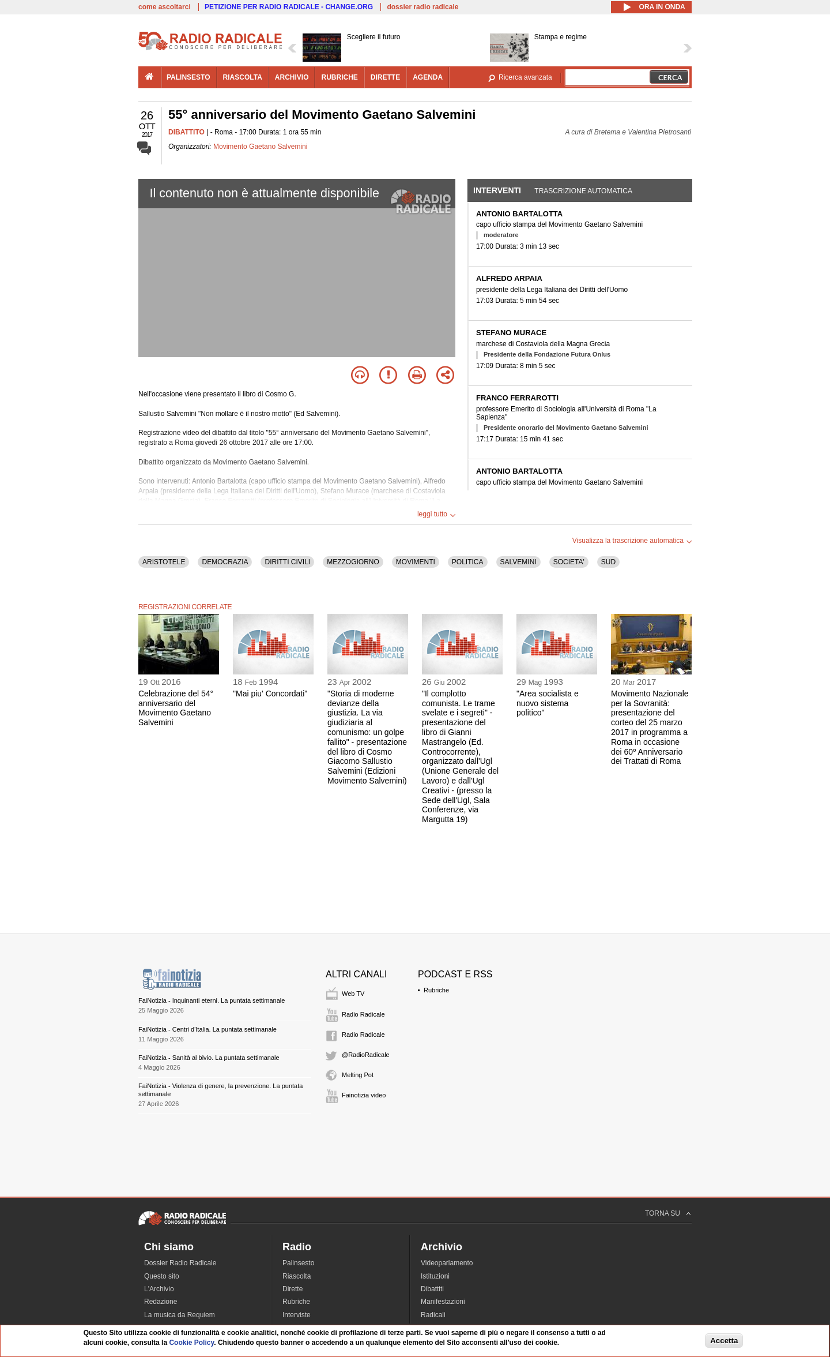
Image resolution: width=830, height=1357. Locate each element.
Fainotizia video (364, 1095)
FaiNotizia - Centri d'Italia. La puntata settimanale (207, 1029)
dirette (385, 77)
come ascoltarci (164, 7)
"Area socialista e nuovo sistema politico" (547, 703)
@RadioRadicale (366, 1054)
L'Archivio (159, 1289)
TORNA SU (662, 1213)
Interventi (497, 190)
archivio (292, 77)
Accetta (724, 1340)
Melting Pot (357, 1074)
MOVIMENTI (415, 562)
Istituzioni (435, 1276)
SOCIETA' (568, 562)
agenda (428, 77)
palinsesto (188, 77)
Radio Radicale (363, 1014)
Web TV (353, 993)
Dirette (292, 1289)
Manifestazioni (443, 1302)
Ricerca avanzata (525, 77)
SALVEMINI (518, 562)
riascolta (242, 77)
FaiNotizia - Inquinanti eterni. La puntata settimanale (211, 1000)
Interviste (296, 1315)
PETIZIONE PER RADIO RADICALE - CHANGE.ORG (289, 7)
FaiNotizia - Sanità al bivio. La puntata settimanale (209, 1057)
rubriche (339, 77)
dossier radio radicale (422, 7)
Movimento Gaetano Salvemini (260, 147)
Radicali (433, 1315)
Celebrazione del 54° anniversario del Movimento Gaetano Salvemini (175, 708)
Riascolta (296, 1276)
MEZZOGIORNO (353, 562)
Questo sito (161, 1276)
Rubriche (436, 990)
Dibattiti (432, 1289)
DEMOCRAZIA (225, 562)
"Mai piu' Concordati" (270, 693)
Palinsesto (298, 1263)
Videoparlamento (447, 1263)
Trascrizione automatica (583, 191)
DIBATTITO (186, 132)
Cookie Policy (191, 1343)
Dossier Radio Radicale (180, 1263)
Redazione (160, 1302)
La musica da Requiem (179, 1315)
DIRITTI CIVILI (287, 562)
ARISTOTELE (163, 562)
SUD (608, 562)
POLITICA (468, 562)
